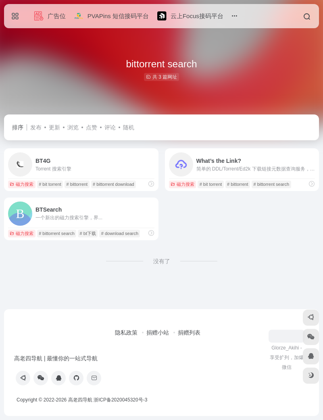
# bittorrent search (271, 184)
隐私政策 (126, 332)
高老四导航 (80, 400)
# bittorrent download (113, 184)
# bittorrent (77, 184)
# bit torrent (50, 184)
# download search (119, 233)
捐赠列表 (189, 332)
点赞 (91, 127)
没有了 (161, 261)
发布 (36, 127)
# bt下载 (88, 233)
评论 (110, 127)
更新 (54, 127)
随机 (128, 127)
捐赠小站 (157, 332)
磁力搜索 (21, 184)
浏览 (73, 127)
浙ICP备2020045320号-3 (121, 400)
